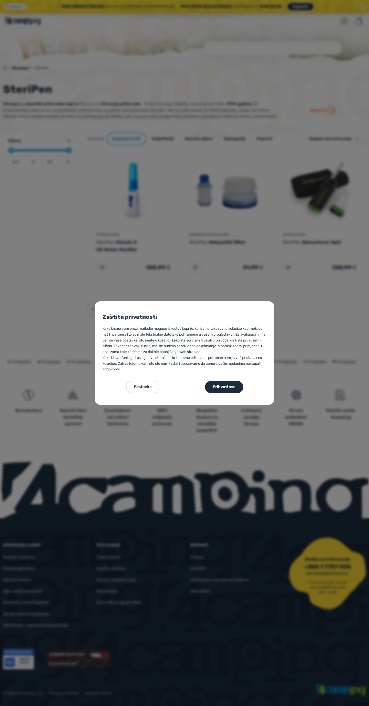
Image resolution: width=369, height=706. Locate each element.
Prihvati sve (224, 386)
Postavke (143, 386)
